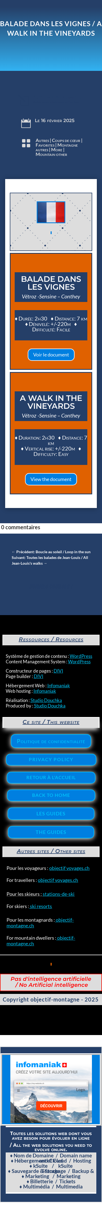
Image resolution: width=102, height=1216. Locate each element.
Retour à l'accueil (51, 777)
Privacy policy (51, 759)
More (56, 149)
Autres (42, 140)
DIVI (58, 671)
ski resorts (40, 906)
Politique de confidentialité (51, 741)
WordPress (81, 656)
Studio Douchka (46, 700)
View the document (51, 479)
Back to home (51, 795)
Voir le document (51, 355)
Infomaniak (58, 685)
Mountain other (51, 154)
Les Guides (51, 813)
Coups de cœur (66, 140)
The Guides (51, 832)
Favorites (45, 145)
